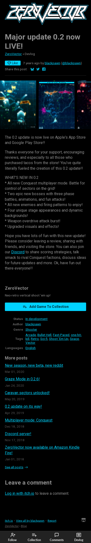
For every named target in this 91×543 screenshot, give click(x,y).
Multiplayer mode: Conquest (28, 420)
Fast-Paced (61, 335)
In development (36, 319)
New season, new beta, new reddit (34, 365)
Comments (57, 537)
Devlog (78, 537)
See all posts (14, 467)
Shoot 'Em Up (58, 339)
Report (52, 520)
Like (13, 63)
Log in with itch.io (19, 493)
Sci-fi (44, 339)
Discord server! (18, 433)
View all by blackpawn (30, 520)
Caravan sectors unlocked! (27, 393)
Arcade (30, 335)
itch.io (9, 520)
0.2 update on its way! (23, 406)
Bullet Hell (44, 335)
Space (74, 339)
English (30, 348)
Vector (30, 342)
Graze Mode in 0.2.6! (22, 379)
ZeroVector (13, 54)
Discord (18, 252)
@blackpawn (71, 63)
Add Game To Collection (46, 306)
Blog (24, 526)
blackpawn (52, 63)
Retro (35, 339)
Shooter (31, 329)
